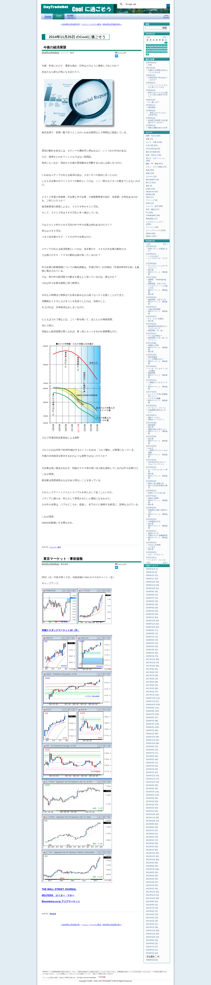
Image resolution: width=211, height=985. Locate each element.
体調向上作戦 (153, 345)
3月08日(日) (150, 83)
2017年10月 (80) (152, 666)
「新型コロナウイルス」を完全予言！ (157, 114)
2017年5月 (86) (152, 682)
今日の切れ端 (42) (153, 149)
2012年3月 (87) (152, 882)
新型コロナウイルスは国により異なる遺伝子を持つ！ (157, 95)
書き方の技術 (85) (153, 152)
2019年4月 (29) (152, 608)
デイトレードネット (48, 16)
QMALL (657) (151, 236)
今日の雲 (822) (152, 145)
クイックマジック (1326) (156, 230)
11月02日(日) (151, 552)
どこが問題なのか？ (156, 359)
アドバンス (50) (152, 227)
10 (151, 47)
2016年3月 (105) (152, 727)
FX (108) (149, 212)
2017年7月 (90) (152, 675)
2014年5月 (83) (152, 798)
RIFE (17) (150, 197)
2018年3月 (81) (152, 650)
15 (166, 47)
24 (151, 52)
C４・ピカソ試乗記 (156, 319)
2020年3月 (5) (151, 572)
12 (157, 47)
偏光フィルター (154, 417)
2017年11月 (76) (152, 663)
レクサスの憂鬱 (154, 398)
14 (163, 47)
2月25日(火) (150, 125)
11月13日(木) (151, 436)
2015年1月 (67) (152, 772)
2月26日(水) (150, 118)
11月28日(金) (151, 263)
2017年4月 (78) (152, 685)
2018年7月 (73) (152, 637)
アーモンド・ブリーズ (157, 408)
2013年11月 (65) (152, 818)
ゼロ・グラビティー (156, 555)
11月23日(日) (151, 324)
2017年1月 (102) (152, 695)
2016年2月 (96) (152, 730)
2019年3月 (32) (152, 611)
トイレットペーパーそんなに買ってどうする (157, 86)
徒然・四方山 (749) (153, 155)
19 (157, 50)
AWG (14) (150, 203)
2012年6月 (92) (152, 872)
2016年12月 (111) (153, 698)
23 (147, 52)
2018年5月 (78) (152, 643)
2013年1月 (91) (152, 850)
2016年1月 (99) (152, 734)
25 (154, 52)
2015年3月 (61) (152, 766)
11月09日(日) (151, 481)
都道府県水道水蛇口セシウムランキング (157, 327)
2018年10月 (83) (152, 627)
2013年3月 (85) (152, 843)
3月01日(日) (150, 100)
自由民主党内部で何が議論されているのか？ (157, 121)
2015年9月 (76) (152, 747)
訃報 (150, 65)
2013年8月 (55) (152, 827)
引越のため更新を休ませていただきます (157, 71)
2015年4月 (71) (152, 763)
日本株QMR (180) (153, 215)
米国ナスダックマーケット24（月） (61, 630)
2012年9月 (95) (152, 863)
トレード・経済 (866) (154, 206)
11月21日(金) (151, 343)
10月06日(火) (151, 62)
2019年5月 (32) (152, 604)
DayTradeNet (55, 7)
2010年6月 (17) (152, 950)
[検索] (141, 4)
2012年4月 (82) (152, 879)
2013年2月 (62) (152, 847)
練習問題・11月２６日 (157, 284)
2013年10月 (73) (152, 821)
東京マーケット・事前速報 (63, 559)
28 (163, 52)
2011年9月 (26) (152, 901)
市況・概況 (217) (152, 209)
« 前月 (148, 37)
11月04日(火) (151, 531)
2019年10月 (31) (152, 588)
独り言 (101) (151, 183)
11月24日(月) (151, 316)
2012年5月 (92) (152, 876)
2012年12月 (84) (152, 853)
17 (151, 50)
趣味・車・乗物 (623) (154, 164)
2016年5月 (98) (152, 721)
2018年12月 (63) (152, 621)
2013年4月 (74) (152, 840)
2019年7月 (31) (152, 598)
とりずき (151, 547)
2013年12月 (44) (152, 814)
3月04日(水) (150, 90)
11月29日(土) (151, 254)
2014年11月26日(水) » (112, 24)
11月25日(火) (151, 307)
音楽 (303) (150, 170)
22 (166, 50)
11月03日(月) (151, 543)
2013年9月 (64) (152, 824)
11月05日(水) (151, 519)
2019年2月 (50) (152, 614)
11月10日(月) (151, 467)
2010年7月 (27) (152, 947)
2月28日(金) (150, 110)
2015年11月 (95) (152, 740)
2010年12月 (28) (152, 931)
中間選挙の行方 (154, 522)
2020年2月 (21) (152, 575)
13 (160, 47)
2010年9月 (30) (152, 940)
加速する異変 (153, 498)
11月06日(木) (151, 508)
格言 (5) (149, 186)
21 (163, 50)
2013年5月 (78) (152, 837)
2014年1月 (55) (152, 811)
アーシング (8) (151, 200)
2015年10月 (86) (152, 743)
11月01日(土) (151, 557)
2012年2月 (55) (152, 885)
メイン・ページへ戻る (91, 24)
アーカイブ (153, 566)
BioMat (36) (150, 194)
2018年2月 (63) (152, 653)
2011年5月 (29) (152, 914)
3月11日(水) (150, 68)
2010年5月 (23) (152, 953)
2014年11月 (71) (152, 779)
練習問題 (151, 373)
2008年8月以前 (152, 960)
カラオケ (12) (151, 177)
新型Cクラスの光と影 (156, 493)
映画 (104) (150, 173)
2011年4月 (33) (152, 918)
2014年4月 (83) (152, 801)
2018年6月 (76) (152, 640)
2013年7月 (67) (152, 830)
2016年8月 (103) (152, 711)
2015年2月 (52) (152, 769)
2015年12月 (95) (152, 737)
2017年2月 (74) (152, 692)
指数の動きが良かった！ (157, 429)
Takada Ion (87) (152, 192)
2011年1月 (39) (152, 927)
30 (147, 54)
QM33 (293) (150, 233)
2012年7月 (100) (152, 869)
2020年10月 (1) (152, 569)
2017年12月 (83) (152, 659)
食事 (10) (149, 139)
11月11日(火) (151, 460)
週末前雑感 (152, 357)
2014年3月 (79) (152, 805)
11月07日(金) (151, 496)
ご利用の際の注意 (166, 16)
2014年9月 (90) (152, 785)
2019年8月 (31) (152, 595)
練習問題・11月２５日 (157, 300)
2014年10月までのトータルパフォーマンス (157, 463)
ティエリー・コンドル (157, 560)
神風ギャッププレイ (156, 420)
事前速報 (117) (152, 219)
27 (160, 52)
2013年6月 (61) (152, 834)
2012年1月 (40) (152, 889)
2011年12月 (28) (152, 892)
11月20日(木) (151, 355)
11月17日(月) (151, 392)
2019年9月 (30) (152, 592)
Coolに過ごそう (58, 16)
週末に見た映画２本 (156, 483)
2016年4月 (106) (152, 724)
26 (157, 52)
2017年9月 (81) (152, 669)
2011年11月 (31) (152, 895)
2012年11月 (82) (152, 856)
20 (160, 50)
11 (154, 47)
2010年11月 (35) (152, 934)
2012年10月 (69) (152, 859)
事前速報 (53, 914)
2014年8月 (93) (152, 788)
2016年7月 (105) (152, 714)
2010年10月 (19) (152, 937)
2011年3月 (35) (152, 921)
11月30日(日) (151, 246)
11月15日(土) (151, 415)
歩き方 (150, 448)
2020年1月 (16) (152, 579)
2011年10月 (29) (152, 898)
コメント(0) (122, 52)
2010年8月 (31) (152, 943)
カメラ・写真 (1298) (154, 142)
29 (166, 52)
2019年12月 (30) (152, 582)
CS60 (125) (150, 189)
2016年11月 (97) (152, 701)
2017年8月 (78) (152, 672)
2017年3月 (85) (152, 688)
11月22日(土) (151, 333)
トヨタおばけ (153, 256)
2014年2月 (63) (152, 808)
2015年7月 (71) (152, 753)
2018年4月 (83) (152, 646)
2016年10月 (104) (153, 705)
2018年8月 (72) (152, 634)
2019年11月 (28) (152, 585)
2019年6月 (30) (152, 601)
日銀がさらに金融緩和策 (157, 535)
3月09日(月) (150, 75)
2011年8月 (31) (152, 905)
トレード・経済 (55, 547)
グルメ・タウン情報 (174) (156, 167)
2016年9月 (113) (152, 708)
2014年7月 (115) (152, 792)
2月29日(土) (150, 105)
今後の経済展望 (54, 47)
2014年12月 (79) (152, 776)
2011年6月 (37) (152, 911)
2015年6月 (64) (152, 756)
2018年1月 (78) (152, 656)
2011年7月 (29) (152, 908)
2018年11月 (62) (152, 624)
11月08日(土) (151, 491)
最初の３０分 (153, 533)
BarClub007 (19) (152, 180)
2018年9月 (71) (152, 630)
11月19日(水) (151, 366)
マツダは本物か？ (155, 336)
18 (154, 50)
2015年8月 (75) (152, 750)
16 (147, 50)
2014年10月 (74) (152, 782)
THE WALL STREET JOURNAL (59, 889)
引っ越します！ (154, 102)
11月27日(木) (151, 277)
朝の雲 (150, 270)
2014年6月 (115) (152, 795)
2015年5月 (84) (152, 759)
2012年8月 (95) (152, 866)
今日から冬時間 (154, 545)
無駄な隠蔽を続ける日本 (157, 128)
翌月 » (165, 37)
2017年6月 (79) (152, 679)
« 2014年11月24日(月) (70, 24)
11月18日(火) (151, 380)
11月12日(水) (151, 446)
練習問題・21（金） (156, 330)
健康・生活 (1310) (153, 136)
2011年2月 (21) (152, 924)
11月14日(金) (151, 423)
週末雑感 (151, 107)
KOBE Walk (70, 16)
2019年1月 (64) (152, 617)
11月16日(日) (151, 406)
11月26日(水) (151, 297)
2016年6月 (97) (152, 717)
